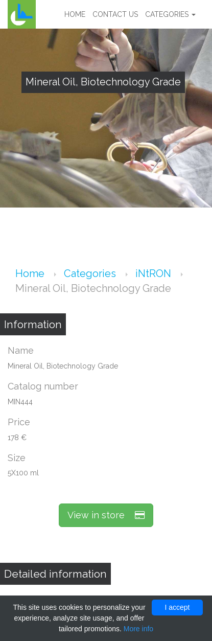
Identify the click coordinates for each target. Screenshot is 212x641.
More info (138, 629)
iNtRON (154, 273)
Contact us (115, 14)
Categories (170, 14)
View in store (106, 515)
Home (74, 14)
